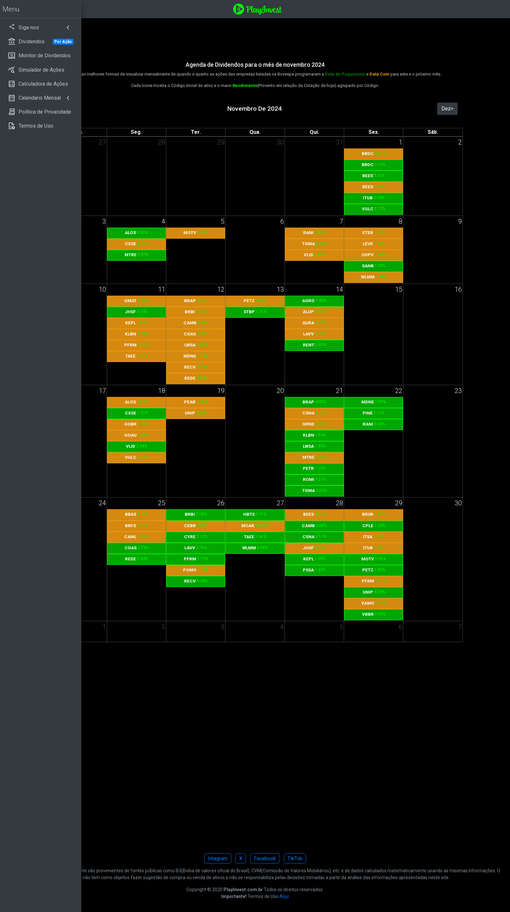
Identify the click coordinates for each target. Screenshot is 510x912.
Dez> (454, 108)
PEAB (240, 401)
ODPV (389, 254)
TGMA (339, 243)
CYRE (240, 536)
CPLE (389, 525)
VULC (389, 208)
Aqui (324, 903)
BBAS (190, 514)
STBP (289, 311)
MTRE (190, 254)
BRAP (240, 300)
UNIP (240, 412)
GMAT (190, 300)
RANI (339, 232)
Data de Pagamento (386, 74)
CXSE (190, 243)
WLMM (389, 276)
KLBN (190, 333)
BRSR (389, 514)
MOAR (288, 525)
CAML (190, 536)
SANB (389, 265)
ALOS (190, 232)
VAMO (389, 603)
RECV (240, 367)
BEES (389, 175)
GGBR (190, 424)
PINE (389, 412)
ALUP (339, 311)
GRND (339, 424)
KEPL (190, 322)
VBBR (389, 614)
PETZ (289, 300)
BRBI (240, 311)
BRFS (190, 525)
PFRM (190, 344)
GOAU (190, 435)
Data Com (420, 74)
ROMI (339, 479)
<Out (136, 108)
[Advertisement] (282, 35)
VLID (339, 254)
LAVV (339, 333)
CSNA (339, 412)
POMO (240, 569)
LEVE (389, 243)
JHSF (190, 311)
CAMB (240, 322)
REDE (240, 378)
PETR (339, 468)
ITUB (389, 197)
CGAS (240, 333)
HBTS (289, 514)
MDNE (240, 355)
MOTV (240, 232)
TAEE (190, 355)
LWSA (240, 344)
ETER (389, 232)
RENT (339, 344)
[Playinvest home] (298, 9)
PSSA (339, 569)
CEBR (240, 525)
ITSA (389, 536)
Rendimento (285, 85)
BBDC (389, 153)
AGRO (339, 300)
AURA (339, 322)
